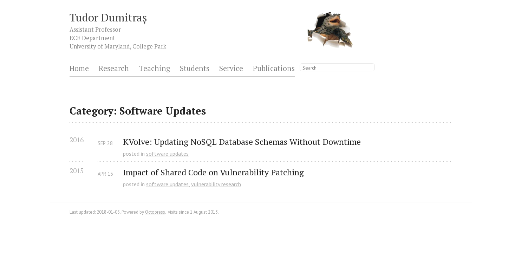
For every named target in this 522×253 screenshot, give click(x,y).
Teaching (154, 68)
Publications (274, 68)
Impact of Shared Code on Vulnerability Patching (213, 172)
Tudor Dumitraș (108, 17)
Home (79, 68)
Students (194, 68)
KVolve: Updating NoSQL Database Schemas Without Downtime (242, 142)
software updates (167, 153)
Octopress (155, 212)
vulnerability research (216, 184)
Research (114, 68)
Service (231, 68)
